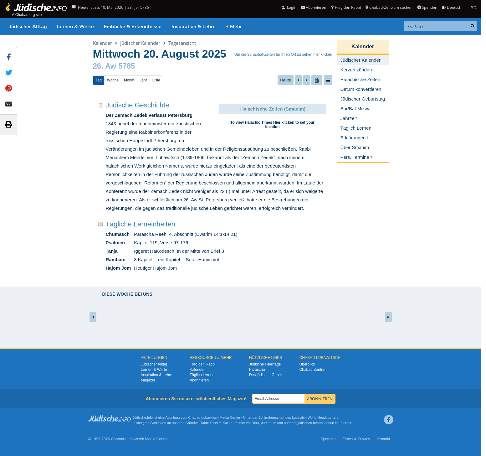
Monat (129, 80)
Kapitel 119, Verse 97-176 (161, 242)
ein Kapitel (169, 259)
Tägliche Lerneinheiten (141, 224)
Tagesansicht (182, 43)
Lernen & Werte (75, 26)
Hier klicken (283, 122)
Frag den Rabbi (346, 7)
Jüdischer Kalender (140, 43)
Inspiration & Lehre (193, 26)
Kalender (102, 43)
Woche (113, 80)
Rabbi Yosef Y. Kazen (216, 423)
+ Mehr (234, 26)
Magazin (148, 380)
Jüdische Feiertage (265, 364)
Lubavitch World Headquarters (315, 417)
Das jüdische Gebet (265, 375)
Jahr (143, 80)
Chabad (194, 417)
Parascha (257, 369)
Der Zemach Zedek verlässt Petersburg (149, 115)
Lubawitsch (210, 417)
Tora (256, 423)
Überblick (307, 364)
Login (289, 7)
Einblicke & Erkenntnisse (132, 26)
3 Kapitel (143, 259)
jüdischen (305, 423)
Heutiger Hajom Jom (155, 268)
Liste (156, 80)
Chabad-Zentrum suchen (389, 7)
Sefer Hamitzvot (202, 259)
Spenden (427, 7)
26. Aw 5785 (114, 66)
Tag (99, 80)
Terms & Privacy (356, 439)
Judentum (268, 423)
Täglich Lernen (202, 375)
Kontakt (383, 439)
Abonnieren (313, 7)
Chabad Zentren (313, 369)
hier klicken (322, 54)
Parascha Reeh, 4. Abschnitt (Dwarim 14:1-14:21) (185, 234)
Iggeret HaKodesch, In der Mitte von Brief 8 (179, 251)
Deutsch (451, 7)
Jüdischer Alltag (28, 26)
